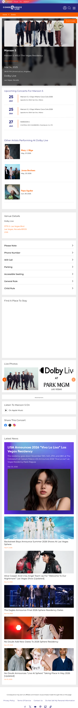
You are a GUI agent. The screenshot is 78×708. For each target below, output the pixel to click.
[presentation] (4, 372)
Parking (8, 260)
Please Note (10, 238)
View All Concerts (11, 61)
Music (9, 2)
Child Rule (9, 281)
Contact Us (38, 693)
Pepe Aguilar (25, 185)
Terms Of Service (24, 693)
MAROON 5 (24, 122)
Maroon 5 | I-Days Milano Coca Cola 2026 (36, 97)
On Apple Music (16, 403)
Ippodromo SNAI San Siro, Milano (31, 100)
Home (5, 14)
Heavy (26, 2)
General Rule (11, 274)
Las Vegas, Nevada (11, 80)
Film (16, 2)
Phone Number (12, 245)
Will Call (8, 252)
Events (13, 14)
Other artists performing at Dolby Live (26, 140)
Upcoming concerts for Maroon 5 (23, 91)
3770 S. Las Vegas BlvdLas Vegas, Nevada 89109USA (15, 222)
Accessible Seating (14, 267)
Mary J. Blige (25, 149)
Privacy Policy (9, 693)
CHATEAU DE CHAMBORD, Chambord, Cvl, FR (36, 125)
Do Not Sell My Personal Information (60, 693)
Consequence (3, 1)
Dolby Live (10, 76)
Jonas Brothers (26, 167)
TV (21, 2)
